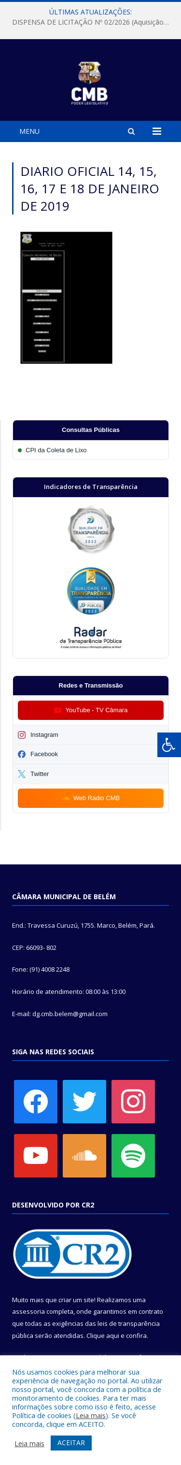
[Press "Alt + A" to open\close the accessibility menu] (169, 744)
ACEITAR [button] (71, 1442)
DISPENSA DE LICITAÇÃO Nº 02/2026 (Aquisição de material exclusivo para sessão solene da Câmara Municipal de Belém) (93, 22)
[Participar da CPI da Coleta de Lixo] (90, 450)
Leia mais (91, 1415)
